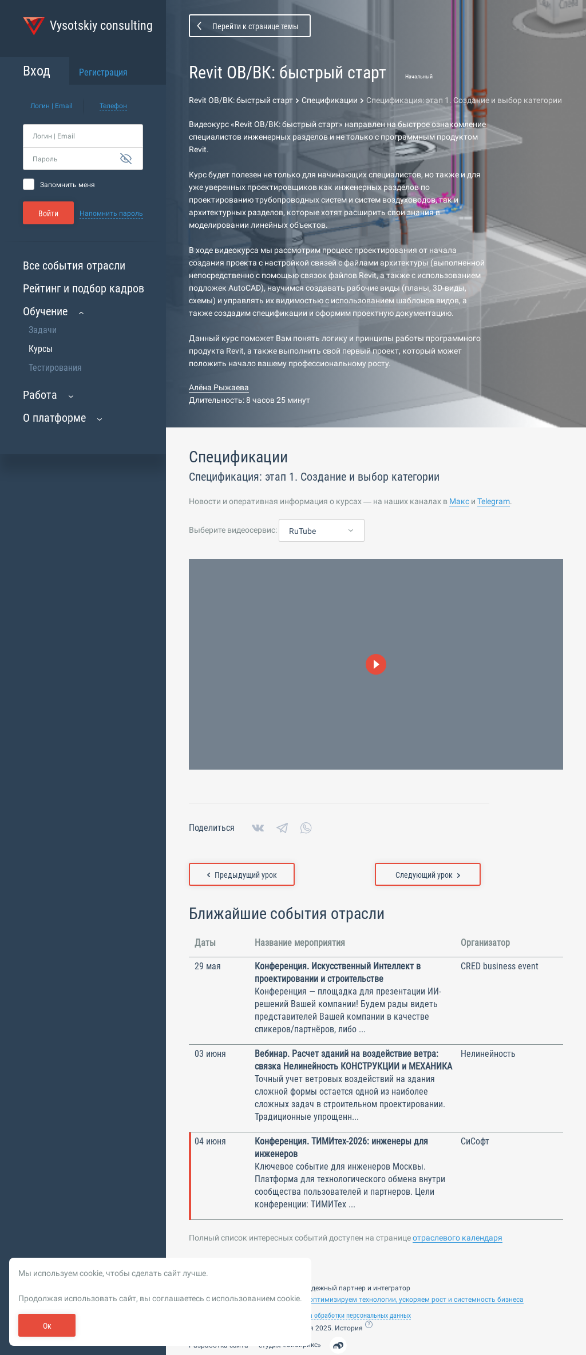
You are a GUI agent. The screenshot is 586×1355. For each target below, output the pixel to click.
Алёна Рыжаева (219, 387)
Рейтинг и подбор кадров (83, 288)
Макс (459, 501)
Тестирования (55, 367)
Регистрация (103, 72)
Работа (40, 395)
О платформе (54, 418)
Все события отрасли (74, 265)
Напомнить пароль (111, 213)
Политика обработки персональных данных (348, 1316)
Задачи (43, 329)
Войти (48, 213)
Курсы (41, 348)
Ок (47, 1325)
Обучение (45, 311)
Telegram (493, 501)
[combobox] (321, 531)
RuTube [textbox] (302, 531)
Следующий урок (427, 874)
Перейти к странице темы (255, 26)
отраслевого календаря (457, 1237)
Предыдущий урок (242, 874)
